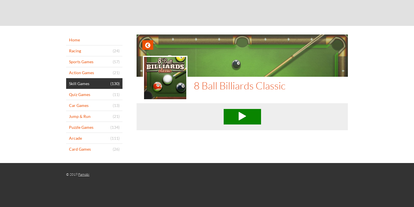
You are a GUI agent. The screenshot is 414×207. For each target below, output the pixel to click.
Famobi (83, 174)
